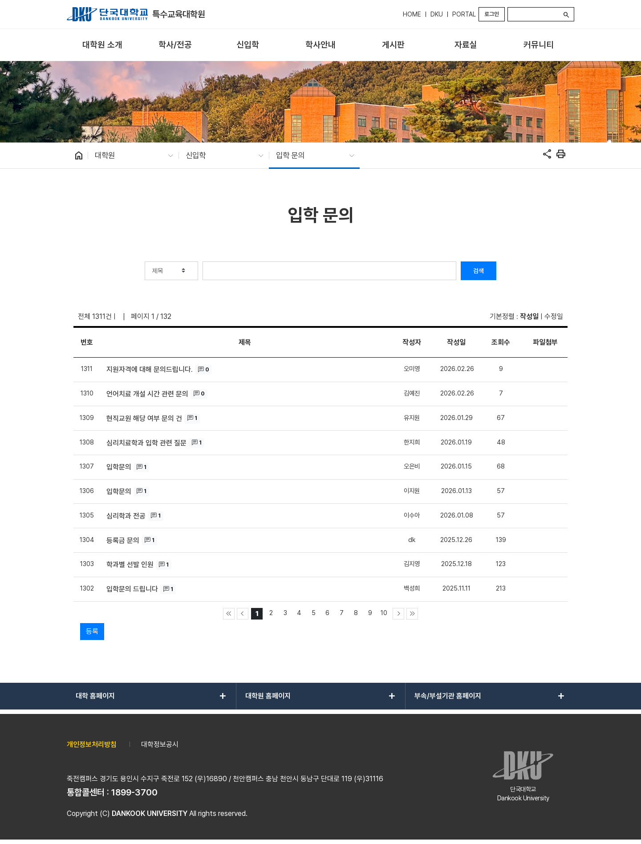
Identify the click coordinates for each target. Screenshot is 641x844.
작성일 (529, 316)
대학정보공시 (160, 744)
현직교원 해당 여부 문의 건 (144, 418)
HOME (412, 14)
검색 (478, 270)
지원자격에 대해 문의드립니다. (149, 369)
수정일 (553, 316)
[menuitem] (102, 45)
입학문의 (118, 467)
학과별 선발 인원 (130, 564)
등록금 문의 (122, 540)
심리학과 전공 (126, 516)
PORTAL (464, 14)
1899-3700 (134, 792)
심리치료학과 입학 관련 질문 (146, 443)
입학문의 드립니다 (132, 589)
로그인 (491, 14)
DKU (436, 14)
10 (384, 612)
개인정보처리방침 (92, 744)
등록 (92, 631)
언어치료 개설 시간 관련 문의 (147, 394)
